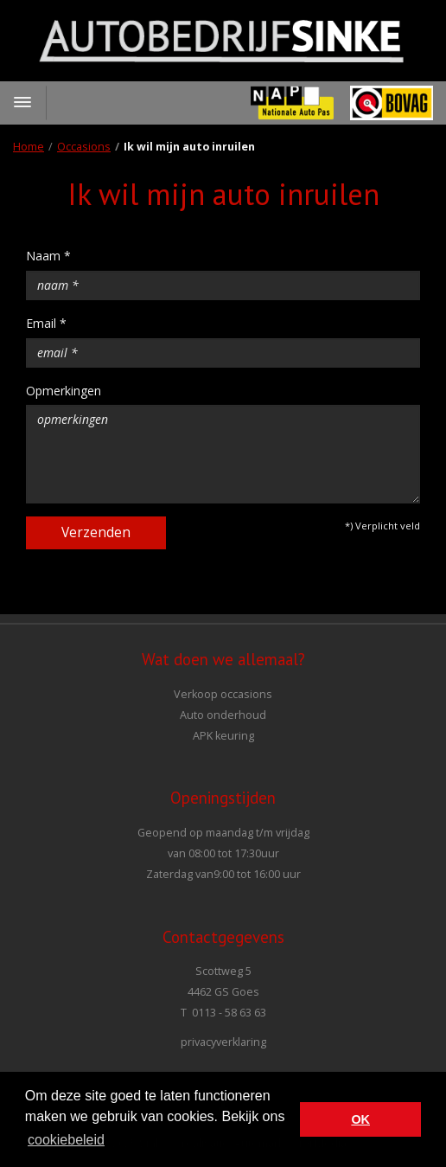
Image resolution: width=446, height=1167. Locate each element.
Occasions (84, 146)
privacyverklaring (223, 1042)
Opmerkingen (63, 390)
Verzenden (96, 532)
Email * (46, 323)
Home (28, 146)
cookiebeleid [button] (66, 1139)
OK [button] (360, 1119)
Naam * (48, 255)
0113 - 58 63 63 (229, 1012)
